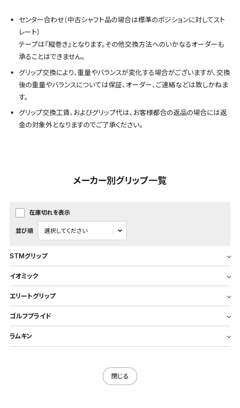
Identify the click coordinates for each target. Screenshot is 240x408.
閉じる (120, 376)
